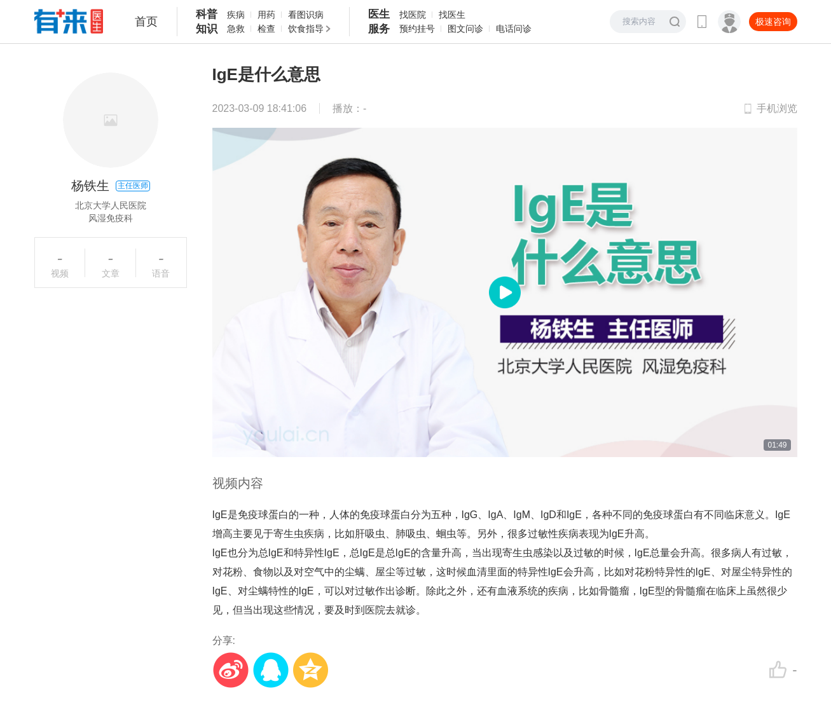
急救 (236, 29)
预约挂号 (417, 29)
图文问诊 (465, 29)
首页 (146, 21)
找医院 (412, 15)
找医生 (452, 15)
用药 (266, 15)
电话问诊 (514, 29)
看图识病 (306, 15)
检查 (266, 29)
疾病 (236, 15)
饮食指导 (306, 29)
